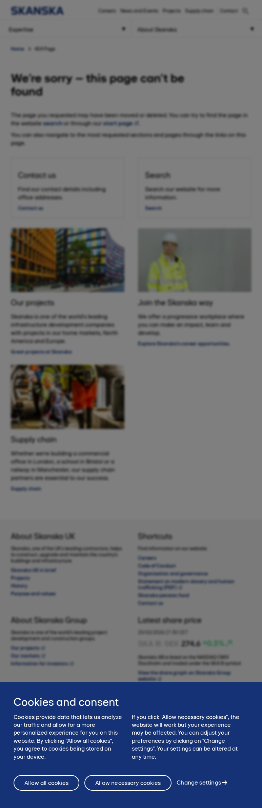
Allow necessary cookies (128, 786)
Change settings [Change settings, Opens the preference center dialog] (199, 786)
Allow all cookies (46, 786)
